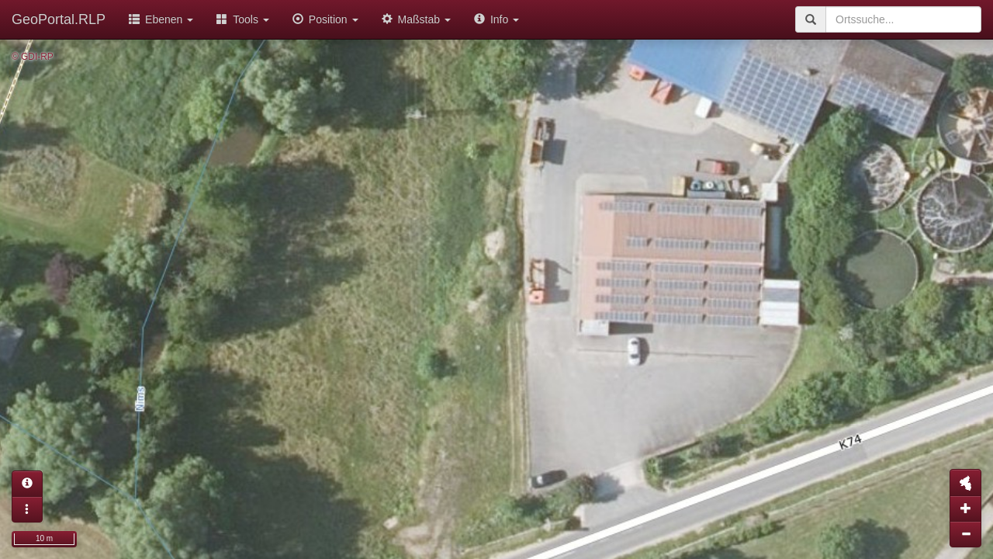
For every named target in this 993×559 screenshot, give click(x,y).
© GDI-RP (33, 56)
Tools (242, 19)
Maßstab (416, 19)
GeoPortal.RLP (59, 19)
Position (325, 19)
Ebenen (161, 19)
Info (496, 19)
